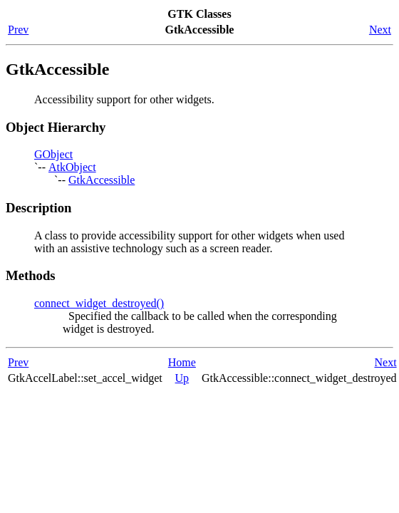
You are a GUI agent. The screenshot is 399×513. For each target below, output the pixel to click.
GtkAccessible (101, 180)
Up (182, 378)
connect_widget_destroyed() (99, 303)
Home (182, 362)
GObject (53, 154)
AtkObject (72, 167)
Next (380, 30)
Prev (18, 30)
